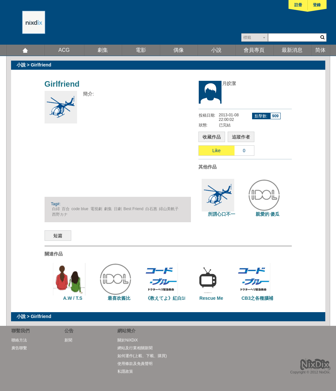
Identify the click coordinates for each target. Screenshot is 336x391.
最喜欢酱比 (119, 298)
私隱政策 (125, 371)
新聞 (68, 340)
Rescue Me (211, 298)
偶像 (178, 50)
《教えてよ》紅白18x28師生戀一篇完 (183, 298)
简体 (320, 50)
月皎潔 (229, 83)
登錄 (317, 5)
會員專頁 (254, 50)
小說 (216, 50)
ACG (64, 50)
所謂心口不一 (221, 214)
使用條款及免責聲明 (135, 363)
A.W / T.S (72, 298)
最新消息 (292, 50)
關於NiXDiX (127, 340)
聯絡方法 (19, 340)
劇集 (103, 50)
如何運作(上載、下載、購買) (142, 356)
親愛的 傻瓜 (268, 214)
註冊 (298, 5)
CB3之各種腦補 (257, 298)
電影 (141, 50)
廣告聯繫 (19, 348)
